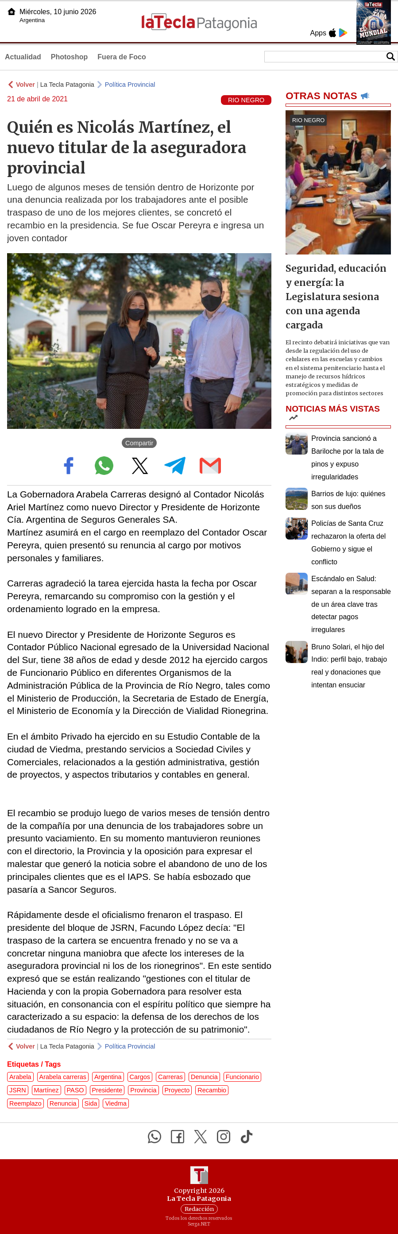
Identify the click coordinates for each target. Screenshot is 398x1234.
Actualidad (23, 57)
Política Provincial (130, 84)
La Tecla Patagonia (67, 84)
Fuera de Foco (121, 57)
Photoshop (69, 57)
